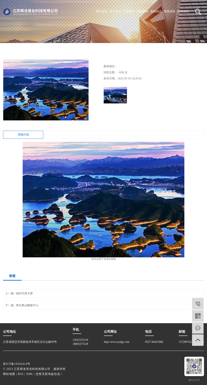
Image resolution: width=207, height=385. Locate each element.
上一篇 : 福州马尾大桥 (19, 293)
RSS (21, 374)
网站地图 (9, 374)
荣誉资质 (169, 11)
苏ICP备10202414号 (16, 363)
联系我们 (183, 11)
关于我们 (115, 11)
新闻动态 (156, 11)
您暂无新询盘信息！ (49, 374)
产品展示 (129, 11)
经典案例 (142, 11)
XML (29, 374)
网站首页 (101, 11)
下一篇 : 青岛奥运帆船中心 (22, 305)
